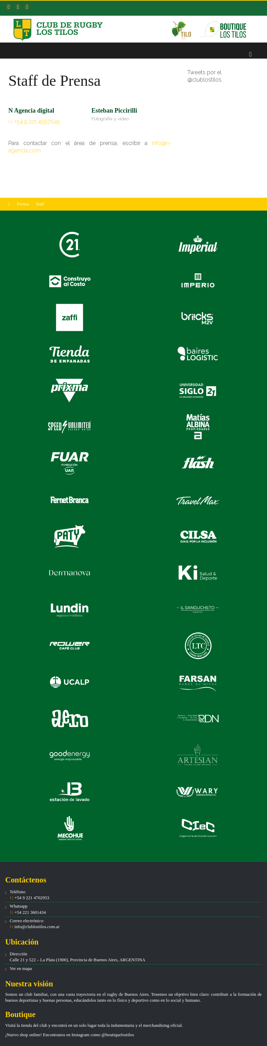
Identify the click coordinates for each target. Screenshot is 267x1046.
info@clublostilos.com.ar (36, 926)
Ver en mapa (21, 968)
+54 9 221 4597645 (37, 121)
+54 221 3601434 (29, 912)
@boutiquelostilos (118, 1034)
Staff (40, 204)
